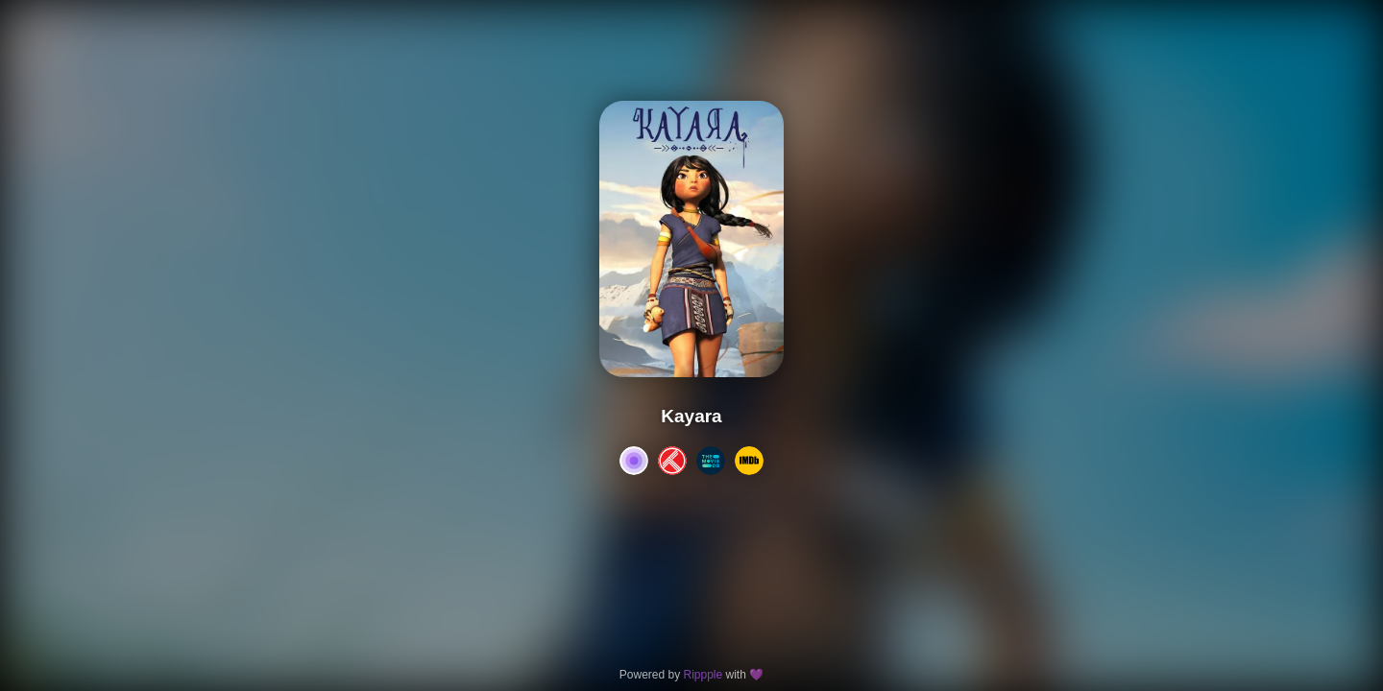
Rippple (702, 674)
